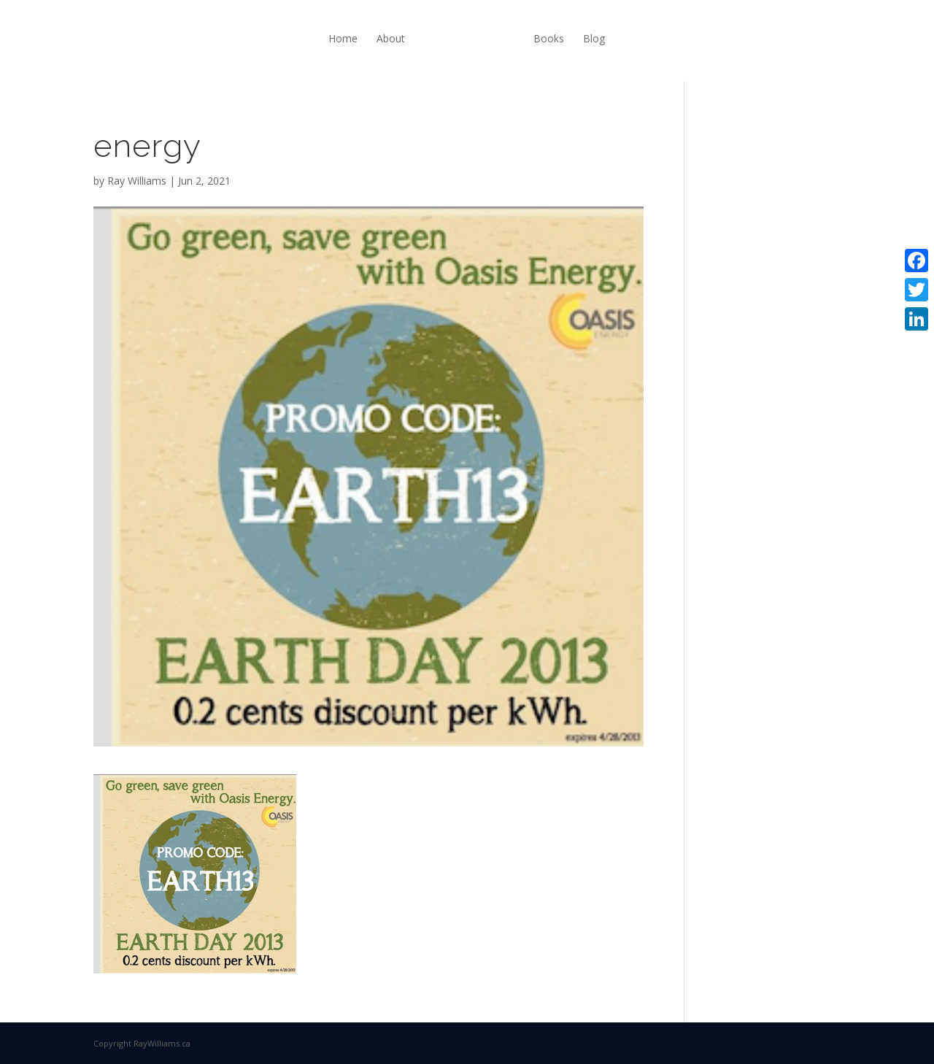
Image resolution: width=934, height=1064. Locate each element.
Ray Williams (136, 181)
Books (548, 38)
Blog (594, 38)
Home (343, 38)
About (391, 38)
